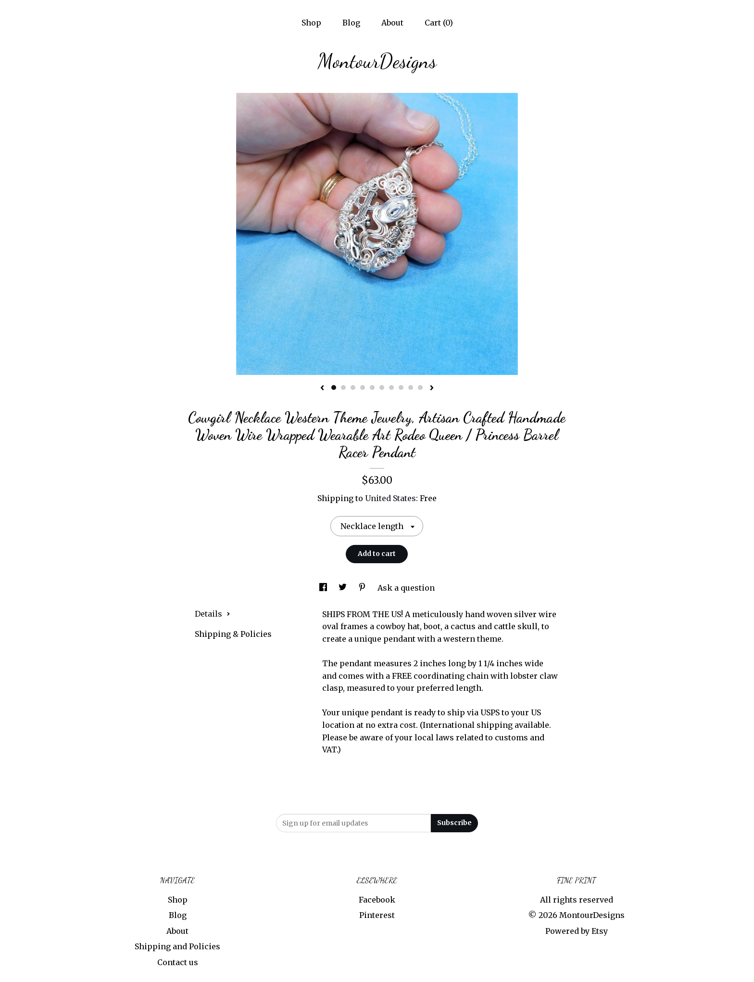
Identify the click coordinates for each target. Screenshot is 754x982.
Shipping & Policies (233, 634)
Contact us (177, 962)
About (392, 22)
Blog (351, 22)
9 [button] (410, 387)
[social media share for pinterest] (363, 588)
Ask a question (406, 588)
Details (212, 614)
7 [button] (391, 387)
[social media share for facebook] (324, 588)
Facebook (377, 899)
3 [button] (353, 387)
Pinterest (377, 915)
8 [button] (401, 387)
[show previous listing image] (322, 388)
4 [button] (362, 387)
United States (390, 498)
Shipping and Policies (177, 946)
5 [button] (372, 387)
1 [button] (333, 387)
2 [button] (343, 387)
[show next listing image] (431, 388)
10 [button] (420, 387)
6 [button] (381, 387)
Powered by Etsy (576, 931)
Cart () (439, 22)
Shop (311, 22)
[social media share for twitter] (344, 588)
